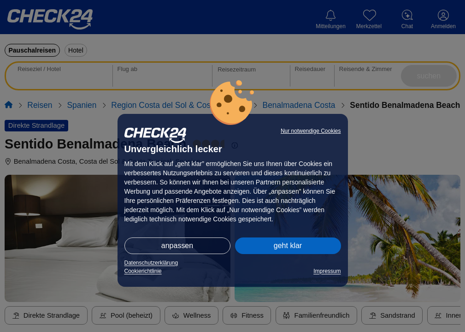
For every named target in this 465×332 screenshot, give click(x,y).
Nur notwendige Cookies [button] (311, 131)
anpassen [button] (177, 245)
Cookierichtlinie (143, 271)
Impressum (327, 271)
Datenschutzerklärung (151, 263)
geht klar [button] (288, 245)
